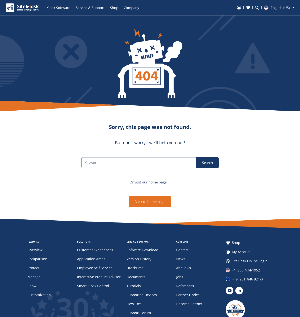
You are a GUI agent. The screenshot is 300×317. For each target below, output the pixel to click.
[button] (279, 8)
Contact (182, 250)
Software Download (142, 250)
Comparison (37, 259)
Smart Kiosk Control (93, 286)
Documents (136, 277)
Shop (114, 7)
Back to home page (150, 201)
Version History (139, 259)
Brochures (135, 268)
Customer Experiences (95, 250)
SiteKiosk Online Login (246, 261)
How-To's (134, 304)
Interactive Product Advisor (99, 277)
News (180, 259)
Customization (39, 295)
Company (131, 7)
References (185, 286)
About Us (183, 268)
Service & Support (90, 7)
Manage (34, 277)
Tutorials (134, 286)
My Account (238, 252)
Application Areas (91, 259)
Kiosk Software (58, 7)
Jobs (179, 277)
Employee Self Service (94, 268)
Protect (33, 268)
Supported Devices (142, 295)
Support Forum (139, 312)
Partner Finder (187, 295)
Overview (35, 250)
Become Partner (189, 304)
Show (32, 286)
